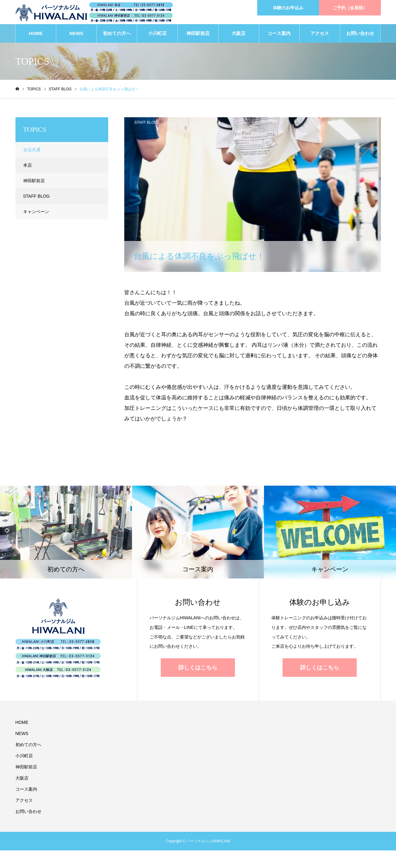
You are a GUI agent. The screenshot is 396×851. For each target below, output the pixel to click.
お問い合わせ (360, 34)
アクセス (319, 34)
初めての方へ (117, 34)
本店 (27, 165)
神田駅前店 (198, 34)
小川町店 (157, 34)
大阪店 (238, 34)
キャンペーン (36, 212)
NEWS (76, 34)
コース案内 (279, 34)
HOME (36, 34)
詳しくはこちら (197, 668)
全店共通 (31, 150)
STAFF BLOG (145, 123)
